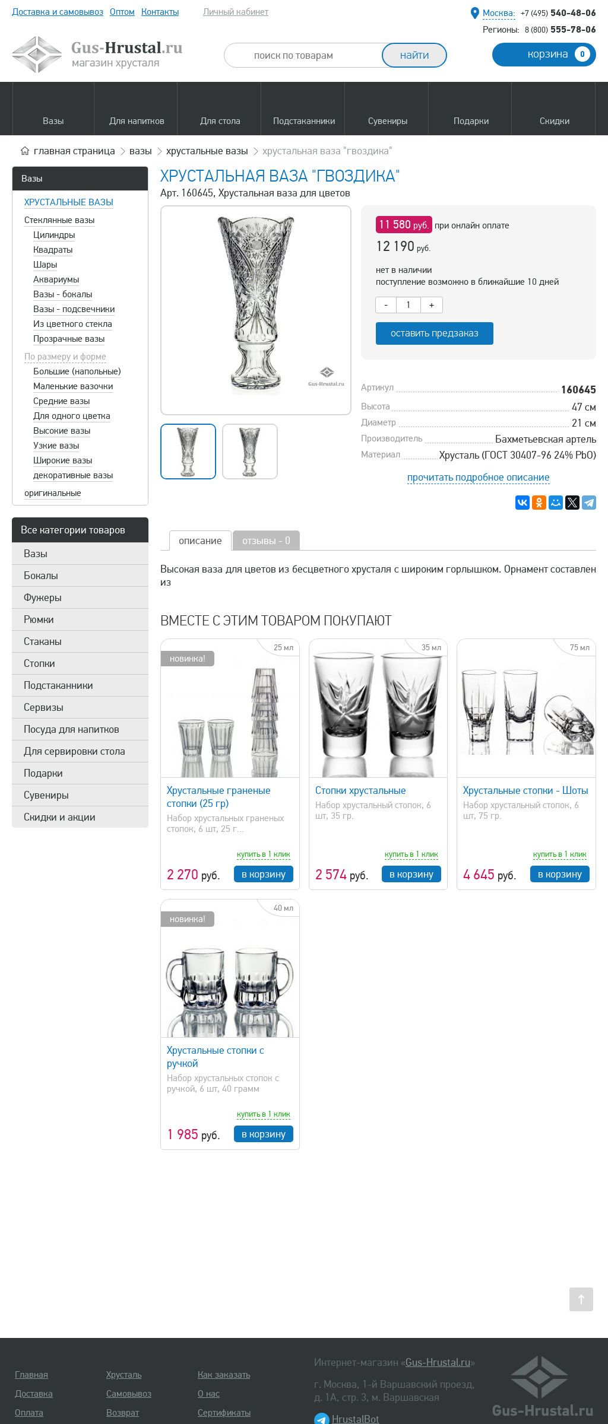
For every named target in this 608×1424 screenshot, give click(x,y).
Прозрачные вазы (68, 339)
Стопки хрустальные (360, 790)
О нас (209, 1394)
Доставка (34, 1394)
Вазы (31, 179)
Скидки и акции (60, 817)
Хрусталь (123, 1375)
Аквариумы (56, 279)
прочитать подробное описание (478, 477)
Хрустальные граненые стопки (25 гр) (219, 797)
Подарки (43, 773)
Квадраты (52, 250)
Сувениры (46, 795)
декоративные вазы (73, 475)
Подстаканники (58, 685)
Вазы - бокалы (62, 294)
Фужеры (43, 597)
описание (200, 540)
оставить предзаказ (435, 333)
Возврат (122, 1413)
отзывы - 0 (266, 540)
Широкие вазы (62, 460)
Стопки (39, 663)
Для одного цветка (71, 416)
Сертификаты (224, 1413)
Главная (31, 1375)
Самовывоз (128, 1394)
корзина (559, 54)
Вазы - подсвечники (74, 309)
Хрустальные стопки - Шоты (525, 790)
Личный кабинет (235, 12)
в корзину (264, 874)
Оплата (29, 1413)
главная (74, 150)
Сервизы (44, 707)
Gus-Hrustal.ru (438, 1362)
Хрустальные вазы (68, 202)
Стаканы (43, 641)
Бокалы (41, 575)
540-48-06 (558, 12)
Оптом (122, 12)
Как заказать (224, 1375)
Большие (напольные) (77, 371)
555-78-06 (560, 29)
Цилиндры (54, 235)
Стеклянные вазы (59, 220)
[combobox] (313, 55)
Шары (45, 265)
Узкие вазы (56, 446)
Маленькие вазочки (73, 386)
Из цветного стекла (72, 324)
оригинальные (52, 493)
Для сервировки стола (74, 751)
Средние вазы (61, 401)
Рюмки (39, 619)
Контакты (160, 12)
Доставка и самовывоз (57, 12)
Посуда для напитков (71, 729)
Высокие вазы (61, 431)
